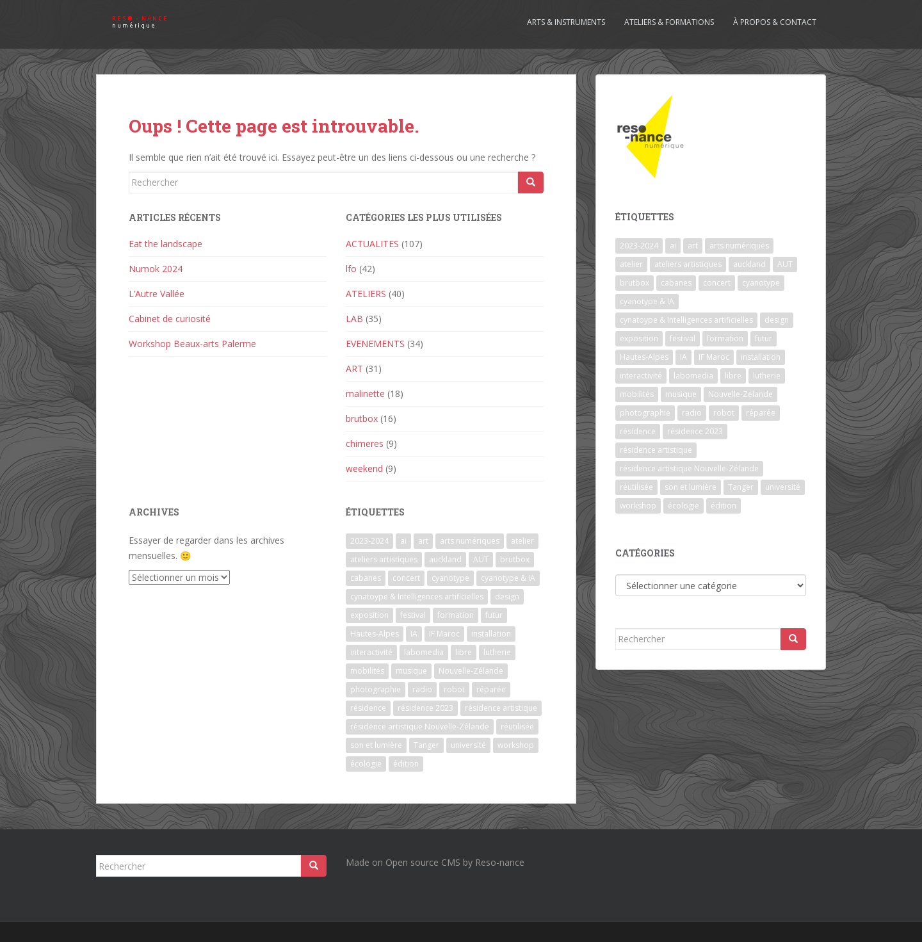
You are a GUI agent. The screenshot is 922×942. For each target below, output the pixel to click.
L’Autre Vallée (156, 294)
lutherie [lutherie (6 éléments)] (497, 652)
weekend (364, 468)
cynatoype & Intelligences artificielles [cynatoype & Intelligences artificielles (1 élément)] (416, 596)
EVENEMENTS (375, 343)
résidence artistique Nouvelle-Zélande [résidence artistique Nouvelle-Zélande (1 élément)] (419, 726)
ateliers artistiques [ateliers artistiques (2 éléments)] (383, 559)
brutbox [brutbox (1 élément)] (515, 559)
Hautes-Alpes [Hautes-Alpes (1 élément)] (374, 633)
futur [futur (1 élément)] (494, 615)
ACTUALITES (372, 244)
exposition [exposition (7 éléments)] (369, 615)
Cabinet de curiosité (170, 319)
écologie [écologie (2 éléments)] (366, 763)
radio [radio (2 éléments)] (422, 689)
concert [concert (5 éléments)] (406, 578)
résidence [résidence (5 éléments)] (368, 707)
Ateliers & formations (669, 22)
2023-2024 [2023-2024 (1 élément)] (369, 540)
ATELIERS (366, 294)
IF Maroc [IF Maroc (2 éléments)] (444, 633)
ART (354, 368)
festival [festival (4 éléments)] (413, 615)
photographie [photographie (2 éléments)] (375, 689)
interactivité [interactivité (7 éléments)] (371, 652)
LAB (354, 319)
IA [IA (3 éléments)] (413, 633)
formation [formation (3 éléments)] (455, 615)
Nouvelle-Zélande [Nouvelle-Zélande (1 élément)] (471, 670)
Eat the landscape (165, 244)
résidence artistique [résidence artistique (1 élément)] (501, 707)
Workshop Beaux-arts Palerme (192, 343)
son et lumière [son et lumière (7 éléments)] (376, 745)
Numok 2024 (155, 269)
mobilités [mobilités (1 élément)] (367, 670)
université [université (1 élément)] (468, 745)
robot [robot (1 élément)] (454, 689)
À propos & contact (774, 22)
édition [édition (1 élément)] (406, 763)
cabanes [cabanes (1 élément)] (365, 578)
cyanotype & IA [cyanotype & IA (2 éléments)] (508, 578)
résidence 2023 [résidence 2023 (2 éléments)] (425, 707)
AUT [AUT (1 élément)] (481, 559)
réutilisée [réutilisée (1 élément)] (517, 726)
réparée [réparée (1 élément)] (491, 689)
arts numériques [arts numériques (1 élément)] (469, 540)
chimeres (365, 443)
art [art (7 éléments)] (423, 540)
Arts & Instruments (566, 22)
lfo (351, 269)
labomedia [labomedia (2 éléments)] (424, 652)
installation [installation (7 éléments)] (491, 633)
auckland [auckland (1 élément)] (445, 559)
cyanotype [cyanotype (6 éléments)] (450, 578)
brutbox (362, 418)
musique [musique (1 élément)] (411, 670)
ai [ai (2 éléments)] (403, 540)
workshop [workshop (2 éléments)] (515, 745)
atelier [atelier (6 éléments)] (522, 540)
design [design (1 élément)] (507, 596)
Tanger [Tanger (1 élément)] (426, 745)
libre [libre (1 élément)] (463, 652)
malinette (365, 393)
